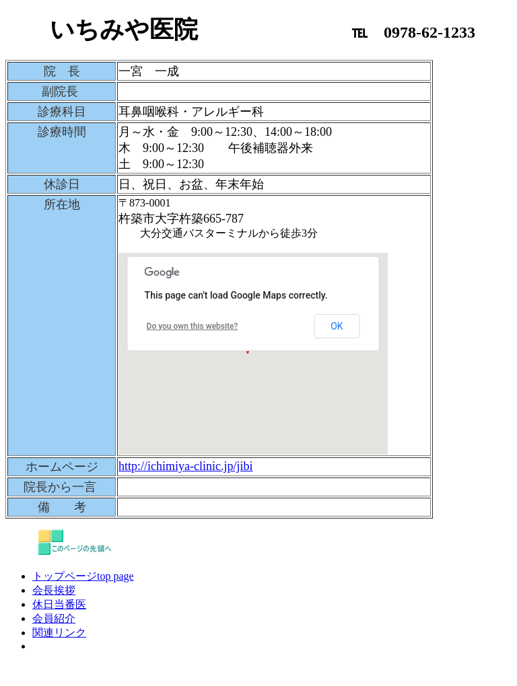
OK (337, 326)
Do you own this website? (192, 326)
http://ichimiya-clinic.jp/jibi (185, 466)
